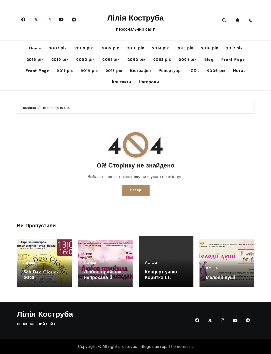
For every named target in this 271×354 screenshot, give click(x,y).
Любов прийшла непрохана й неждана (102, 278)
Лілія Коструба (135, 19)
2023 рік (162, 60)
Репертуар (169, 71)
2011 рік (65, 71)
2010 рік (135, 48)
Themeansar (180, 346)
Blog (208, 60)
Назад (135, 190)
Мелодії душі (220, 277)
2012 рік (89, 71)
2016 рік (209, 48)
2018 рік (35, 60)
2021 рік (110, 60)
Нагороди (149, 82)
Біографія (140, 71)
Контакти (121, 82)
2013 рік (113, 71)
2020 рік (85, 60)
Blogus (147, 346)
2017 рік (234, 48)
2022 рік (136, 60)
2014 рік (160, 48)
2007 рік (58, 48)
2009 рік (109, 48)
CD (194, 71)
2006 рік (216, 71)
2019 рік (59, 60)
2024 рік (187, 60)
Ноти (238, 71)
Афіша (29, 263)
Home (35, 48)
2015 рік (184, 48)
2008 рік (83, 48)
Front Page (233, 60)
